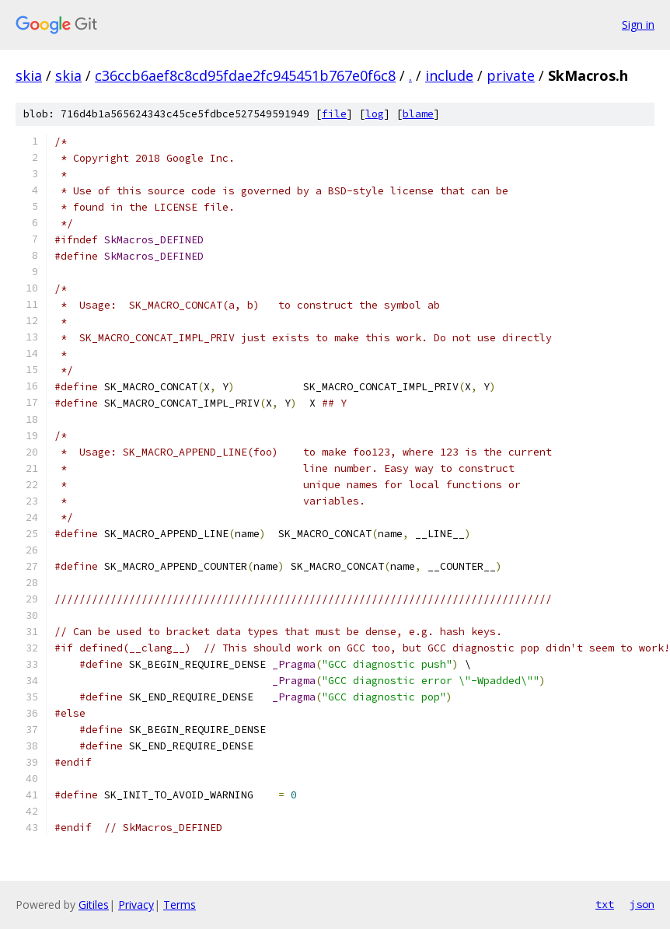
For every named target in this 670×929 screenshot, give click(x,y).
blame (418, 113)
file (334, 113)
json (642, 904)
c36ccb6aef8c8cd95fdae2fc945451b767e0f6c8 (245, 75)
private (511, 75)
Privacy (136, 904)
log (374, 113)
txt (604, 904)
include (449, 75)
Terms (179, 904)
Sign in (638, 24)
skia (29, 75)
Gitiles (94, 904)
